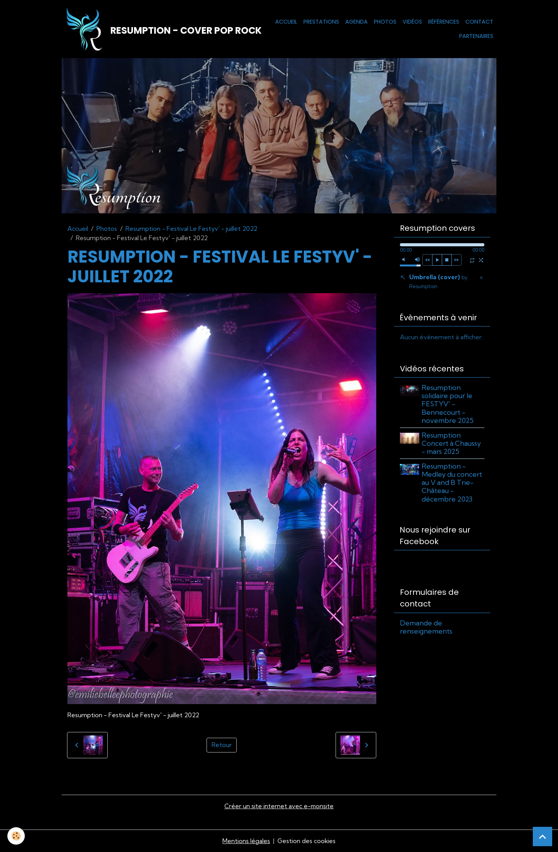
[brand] (154, 29)
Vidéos (412, 22)
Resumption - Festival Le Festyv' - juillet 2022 (191, 229)
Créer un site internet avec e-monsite (279, 807)
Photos (385, 22)
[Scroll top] (542, 836)
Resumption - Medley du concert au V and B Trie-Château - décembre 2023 (452, 483)
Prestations (321, 22)
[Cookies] (16, 836)
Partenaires (476, 36)
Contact (479, 22)
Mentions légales (246, 841)
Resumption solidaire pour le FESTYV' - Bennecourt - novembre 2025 (448, 405)
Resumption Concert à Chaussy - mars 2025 (452, 444)
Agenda (356, 22)
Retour (222, 746)
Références (443, 22)
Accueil (286, 22)
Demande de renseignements (426, 628)
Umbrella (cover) (438, 282)
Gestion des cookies (306, 841)
